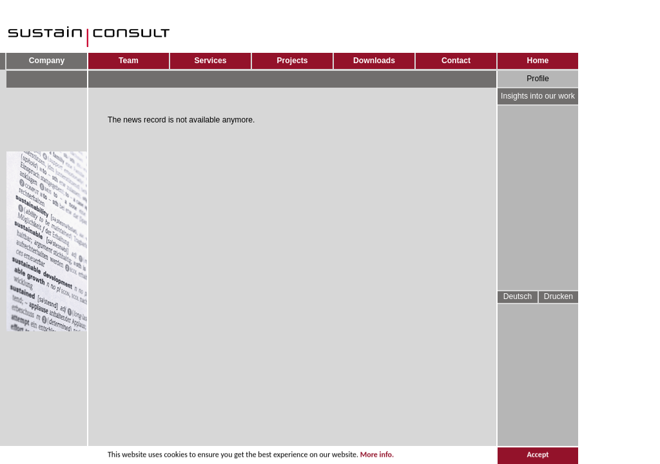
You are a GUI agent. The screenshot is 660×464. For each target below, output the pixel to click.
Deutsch (517, 296)
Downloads (374, 60)
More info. (377, 455)
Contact (456, 60)
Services (210, 60)
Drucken (558, 296)
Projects (292, 60)
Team (129, 60)
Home (538, 60)
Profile (537, 78)
